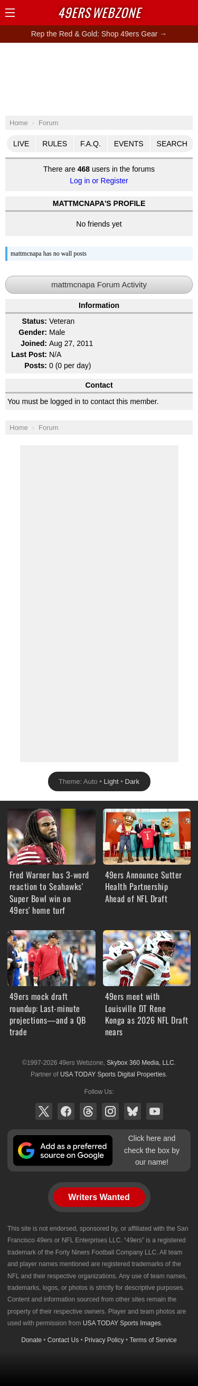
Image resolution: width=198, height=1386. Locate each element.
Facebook (66, 1111)
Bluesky (132, 1111)
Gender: (32, 332)
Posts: (35, 365)
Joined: (34, 343)
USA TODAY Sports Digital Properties (113, 1074)
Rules (54, 143)
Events (129, 143)
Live (21, 143)
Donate (31, 1340)
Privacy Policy (104, 1340)
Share (187, 12)
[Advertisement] (99, 78)
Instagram (110, 1111)
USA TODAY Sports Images (122, 1323)
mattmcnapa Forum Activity (99, 284)
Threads (88, 1111)
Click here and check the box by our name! (152, 1150)
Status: (34, 321)
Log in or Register (99, 180)
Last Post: (29, 354)
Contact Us (63, 1340)
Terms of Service (152, 1340)
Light (111, 781)
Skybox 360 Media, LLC (140, 1062)
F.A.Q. (90, 143)
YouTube (154, 1111)
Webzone (99, 12)
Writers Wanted (98, 1197)
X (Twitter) (43, 1111)
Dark (132, 781)
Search (172, 143)
